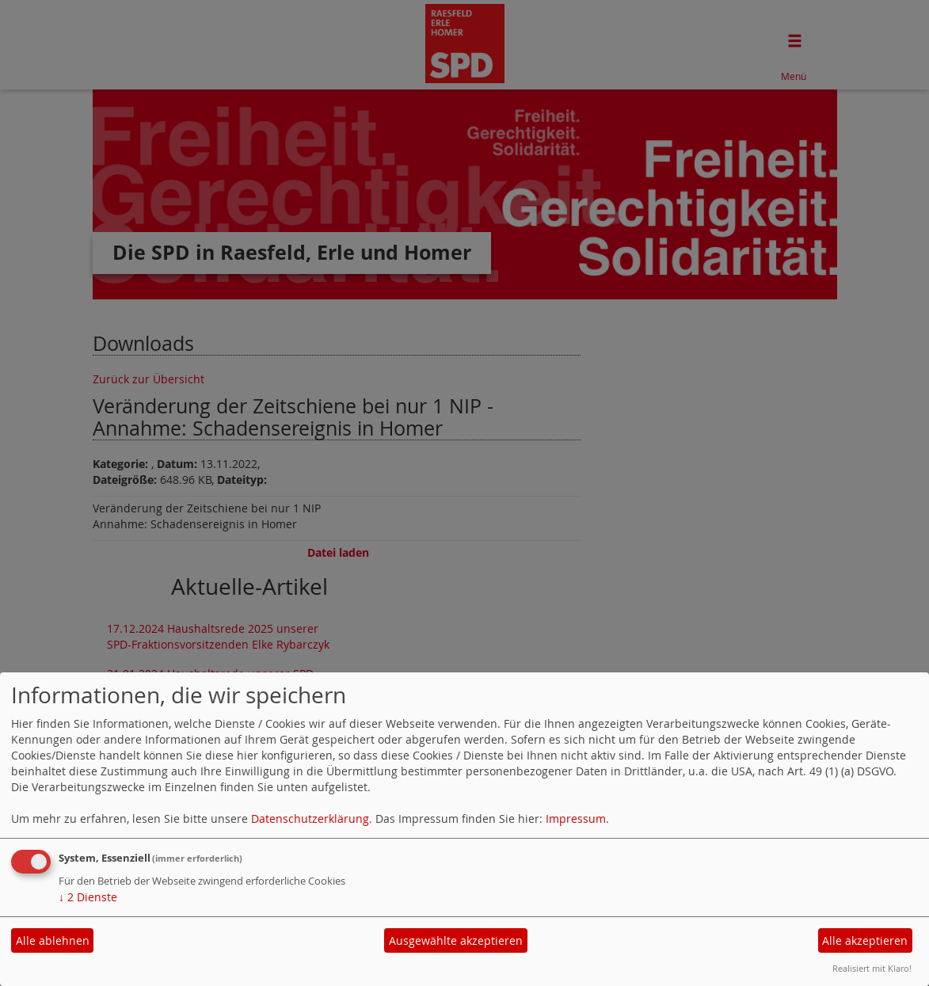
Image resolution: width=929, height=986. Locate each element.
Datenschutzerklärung (310, 818)
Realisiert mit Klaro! (872, 968)
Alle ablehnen (52, 940)
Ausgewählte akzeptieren (456, 940)
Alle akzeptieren (865, 940)
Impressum (576, 818)
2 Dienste (88, 896)
